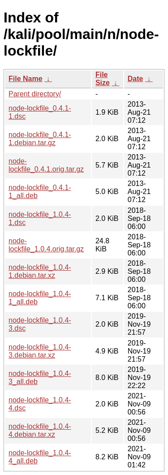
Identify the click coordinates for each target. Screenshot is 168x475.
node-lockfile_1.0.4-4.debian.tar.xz (40, 430)
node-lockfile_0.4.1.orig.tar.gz (46, 165)
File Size (102, 78)
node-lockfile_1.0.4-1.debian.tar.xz (40, 271)
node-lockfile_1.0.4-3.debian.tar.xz (40, 351)
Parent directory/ (35, 94)
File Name (26, 78)
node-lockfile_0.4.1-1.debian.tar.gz (40, 139)
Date (135, 78)
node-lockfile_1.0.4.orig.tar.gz (46, 245)
